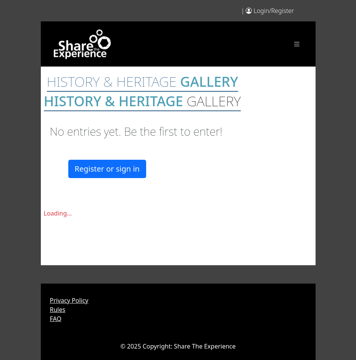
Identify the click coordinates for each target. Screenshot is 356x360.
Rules (58, 309)
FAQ (55, 319)
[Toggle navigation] (297, 44)
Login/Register (274, 10)
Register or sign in (107, 169)
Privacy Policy (69, 300)
